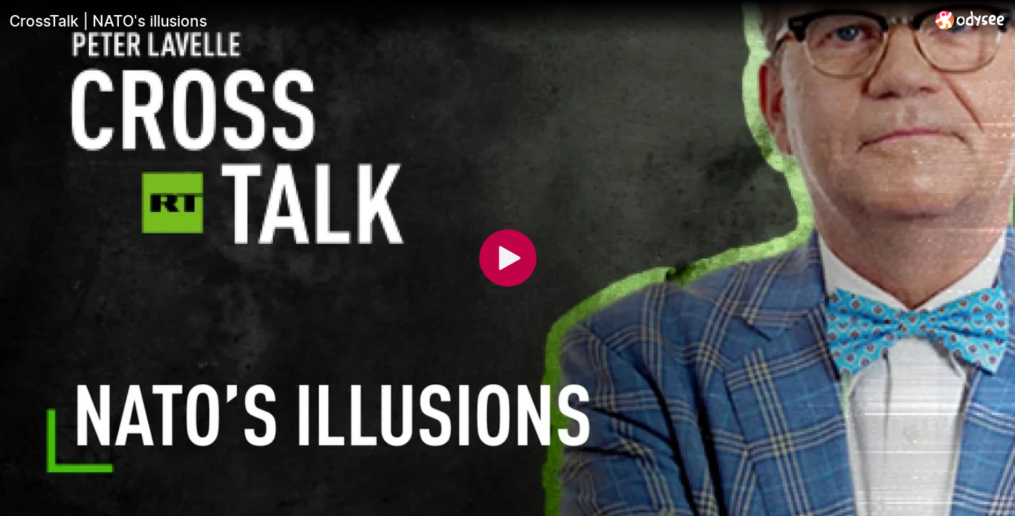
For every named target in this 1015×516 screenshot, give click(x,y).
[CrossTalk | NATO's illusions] (466, 20)
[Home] (970, 19)
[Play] (508, 258)
